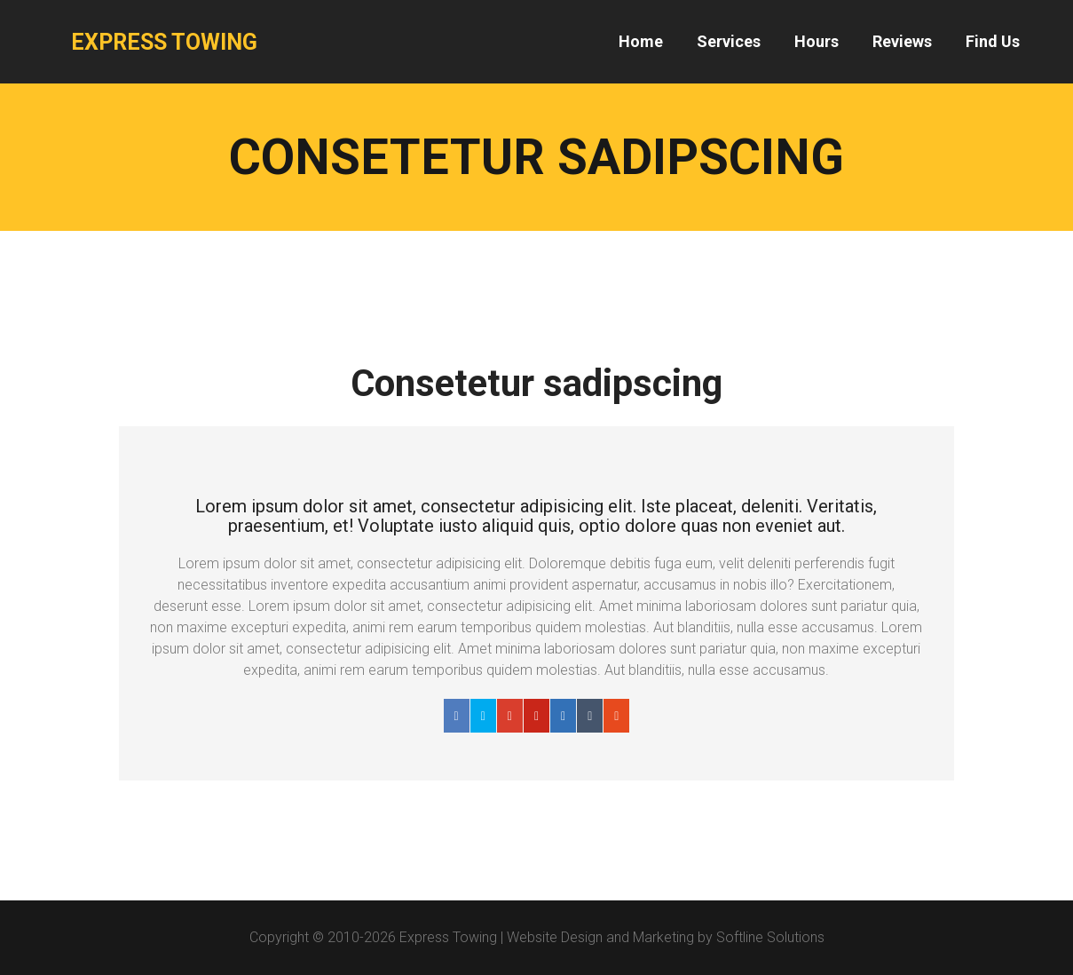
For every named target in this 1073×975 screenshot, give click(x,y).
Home (641, 41)
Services (729, 41)
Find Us (993, 41)
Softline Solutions (770, 937)
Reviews (902, 41)
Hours (816, 41)
